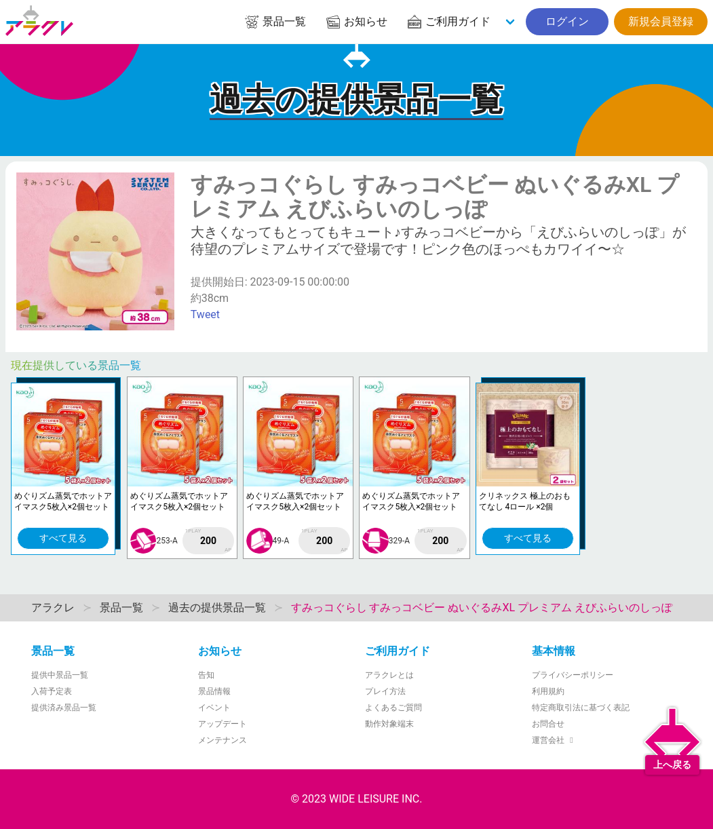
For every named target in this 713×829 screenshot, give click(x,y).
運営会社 (554, 740)
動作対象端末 (389, 724)
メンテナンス (222, 740)
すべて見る (63, 538)
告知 (206, 675)
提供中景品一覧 (59, 675)
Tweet (205, 314)
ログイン (567, 21)
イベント (214, 707)
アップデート (222, 724)
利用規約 (548, 691)
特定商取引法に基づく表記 (581, 707)
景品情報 (214, 691)
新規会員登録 (660, 21)
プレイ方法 (385, 691)
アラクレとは (389, 675)
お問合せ (548, 724)
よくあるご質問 (393, 707)
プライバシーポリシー (572, 675)
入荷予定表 (51, 691)
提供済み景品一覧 (63, 707)
